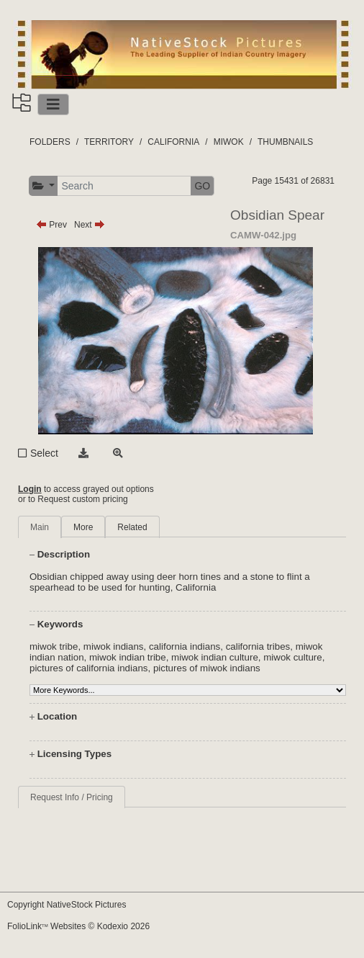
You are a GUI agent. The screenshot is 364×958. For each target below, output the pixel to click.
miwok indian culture (214, 657)
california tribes (258, 646)
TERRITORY (109, 142)
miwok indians (113, 646)
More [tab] (83, 527)
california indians (184, 646)
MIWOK (229, 142)
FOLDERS (49, 142)
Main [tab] (39, 527)
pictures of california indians (88, 668)
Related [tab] (132, 527)
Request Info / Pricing (71, 797)
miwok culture (292, 657)
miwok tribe (53, 646)
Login (30, 489)
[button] (43, 186)
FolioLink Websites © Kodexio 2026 (78, 926)
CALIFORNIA (173, 142)
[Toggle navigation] (53, 104)
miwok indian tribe (127, 657)
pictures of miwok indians (206, 668)
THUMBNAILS (285, 142)
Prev (51, 225)
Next (89, 225)
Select (44, 453)
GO (202, 186)
